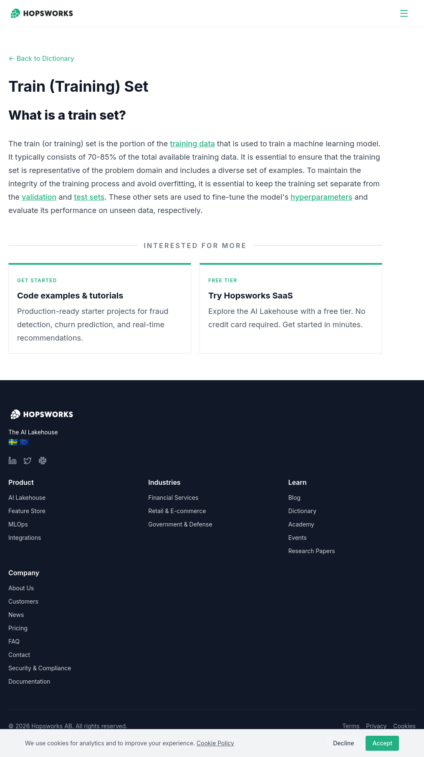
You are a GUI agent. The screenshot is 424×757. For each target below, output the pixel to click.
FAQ (14, 641)
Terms (350, 725)
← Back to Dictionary (41, 58)
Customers (23, 601)
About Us (21, 588)
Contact (19, 654)
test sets (89, 197)
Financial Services (173, 497)
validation (39, 197)
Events (297, 537)
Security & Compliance (39, 668)
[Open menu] (404, 13)
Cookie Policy (215, 743)
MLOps (18, 524)
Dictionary (302, 510)
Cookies (404, 725)
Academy (301, 524)
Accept (382, 743)
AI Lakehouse (26, 497)
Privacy (376, 725)
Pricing (18, 628)
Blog (294, 497)
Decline (343, 743)
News (16, 614)
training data (192, 143)
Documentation (29, 681)
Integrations (24, 537)
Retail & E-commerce (177, 510)
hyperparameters (321, 197)
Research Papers (311, 550)
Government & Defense (180, 524)
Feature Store (26, 510)
